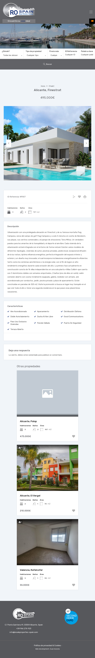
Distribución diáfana (72, 311)
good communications (73, 316)
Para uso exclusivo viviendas (18, 323)
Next (86, 143)
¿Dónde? (6, 51)
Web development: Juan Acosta (47, 649)
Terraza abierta (16, 329)
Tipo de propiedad (33, 51)
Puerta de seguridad (72, 323)
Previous (8, 143)
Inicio (43, 86)
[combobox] (12, 56)
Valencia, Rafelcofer (31, 570)
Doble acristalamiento (19, 316)
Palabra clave (87, 51)
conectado (33, 355)
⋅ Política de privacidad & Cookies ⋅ (47, 645)
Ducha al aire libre (45, 316)
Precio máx (54, 51)
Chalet (51, 86)
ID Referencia (71, 51)
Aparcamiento (43, 311)
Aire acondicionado (18, 311)
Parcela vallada (43, 323)
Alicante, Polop (28, 421)
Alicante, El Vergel (30, 495)
